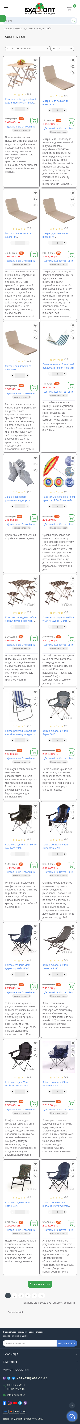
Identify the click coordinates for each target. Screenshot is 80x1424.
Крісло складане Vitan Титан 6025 (18, 1204)
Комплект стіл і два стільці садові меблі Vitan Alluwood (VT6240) (21, 102)
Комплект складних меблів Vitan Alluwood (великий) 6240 (21, 621)
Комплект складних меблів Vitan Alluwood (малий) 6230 (58, 621)
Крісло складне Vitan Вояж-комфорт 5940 (21, 846)
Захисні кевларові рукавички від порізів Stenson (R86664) (18, 500)
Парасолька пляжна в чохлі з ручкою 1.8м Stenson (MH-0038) (59, 500)
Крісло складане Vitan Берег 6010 (55, 732)
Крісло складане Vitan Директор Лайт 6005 (18, 966)
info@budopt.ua (16, 1395)
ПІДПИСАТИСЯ (67, 1343)
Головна (7, 28)
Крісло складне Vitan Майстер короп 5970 (17, 1083)
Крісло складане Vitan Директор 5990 (55, 846)
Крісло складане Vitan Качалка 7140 (55, 966)
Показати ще (40, 1284)
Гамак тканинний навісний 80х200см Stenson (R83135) (58, 366)
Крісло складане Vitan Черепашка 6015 (55, 1083)
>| (41, 1295)
